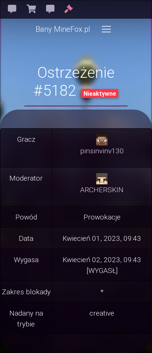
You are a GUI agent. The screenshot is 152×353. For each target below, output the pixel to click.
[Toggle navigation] (106, 29)
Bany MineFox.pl (63, 29)
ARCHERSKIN (102, 189)
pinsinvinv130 (102, 150)
